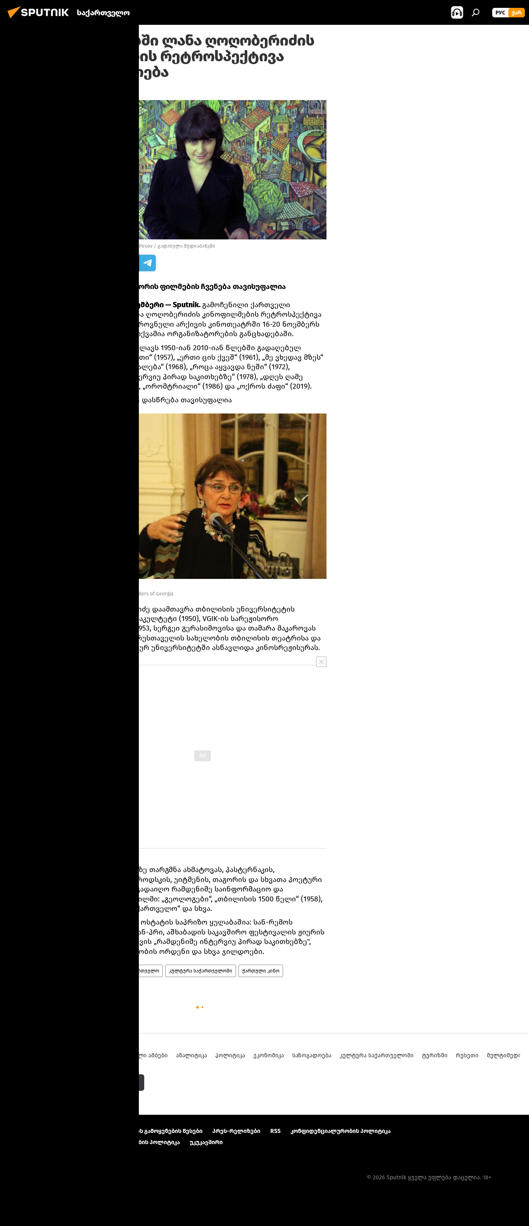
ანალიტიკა (191, 1055)
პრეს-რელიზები (236, 1131)
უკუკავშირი (206, 1142)
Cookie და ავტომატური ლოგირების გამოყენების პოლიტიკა (94, 1142)
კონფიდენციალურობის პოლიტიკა (341, 1131)
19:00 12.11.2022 (98, 89)
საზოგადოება (311, 1055)
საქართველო (142, 971)
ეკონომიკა (268, 1055)
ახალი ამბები (99, 971)
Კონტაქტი (86, 1131)
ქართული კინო (260, 971)
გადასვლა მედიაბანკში (186, 246)
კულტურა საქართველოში (200, 971)
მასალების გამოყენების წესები (157, 1131)
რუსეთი (467, 1055)
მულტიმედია (505, 1055)
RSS (275, 1131)
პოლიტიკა (230, 1055)
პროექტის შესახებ (35, 1131)
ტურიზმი (435, 1055)
